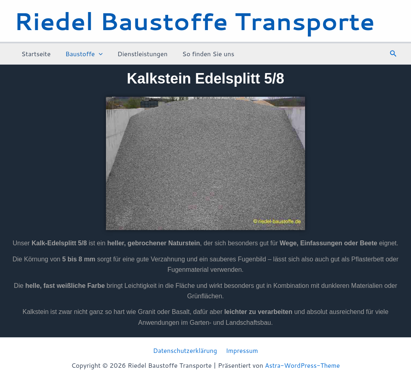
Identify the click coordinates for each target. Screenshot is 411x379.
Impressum (241, 350)
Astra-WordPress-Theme (302, 365)
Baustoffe (81, 53)
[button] (393, 54)
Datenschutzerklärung (185, 350)
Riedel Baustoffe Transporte (194, 21)
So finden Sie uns (202, 53)
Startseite (35, 53)
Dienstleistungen (138, 53)
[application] (96, 53)
